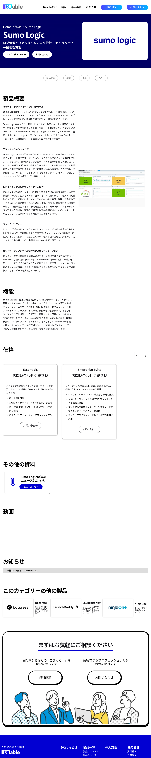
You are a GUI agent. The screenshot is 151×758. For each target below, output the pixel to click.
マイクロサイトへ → (16, 54)
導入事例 (76, 7)
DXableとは (50, 7)
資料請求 (111, 7)
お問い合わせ (137, 7)
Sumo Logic (33, 27)
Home (7, 27)
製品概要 (50, 78)
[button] (137, 355)
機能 (69, 78)
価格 (84, 78)
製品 (64, 7)
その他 (101, 78)
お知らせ (91, 7)
